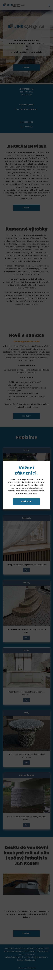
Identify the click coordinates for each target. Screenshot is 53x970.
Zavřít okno (26, 501)
